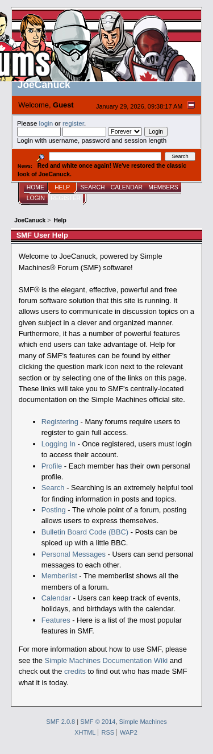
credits (75, 671)
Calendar (56, 598)
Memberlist (59, 575)
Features (55, 620)
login (46, 123)
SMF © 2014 (97, 721)
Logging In (58, 444)
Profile (51, 466)
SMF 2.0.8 (60, 721)
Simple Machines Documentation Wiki (106, 660)
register (73, 123)
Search (53, 487)
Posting (53, 510)
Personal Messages (73, 554)
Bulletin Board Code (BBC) (85, 532)
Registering (59, 421)
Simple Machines (143, 721)
